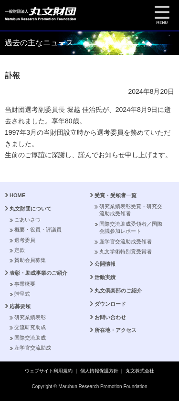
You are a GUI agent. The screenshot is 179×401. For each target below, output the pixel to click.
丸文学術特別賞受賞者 (125, 251)
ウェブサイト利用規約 (49, 370)
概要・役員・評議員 (38, 229)
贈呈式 (22, 294)
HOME (17, 195)
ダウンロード (110, 304)
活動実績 (105, 277)
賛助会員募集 (30, 260)
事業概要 (24, 284)
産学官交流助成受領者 (125, 241)
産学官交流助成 (32, 348)
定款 (19, 250)
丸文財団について (31, 208)
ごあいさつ (27, 219)
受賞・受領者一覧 (116, 195)
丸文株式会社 (140, 370)
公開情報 (105, 264)
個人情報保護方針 (99, 370)
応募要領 (20, 306)
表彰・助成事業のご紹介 (38, 273)
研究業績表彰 (30, 317)
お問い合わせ (110, 317)
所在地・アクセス (116, 330)
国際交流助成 (30, 338)
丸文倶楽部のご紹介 (118, 290)
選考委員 (24, 240)
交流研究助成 (30, 327)
